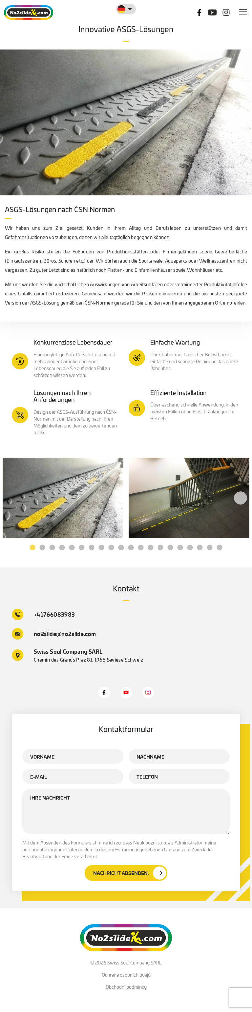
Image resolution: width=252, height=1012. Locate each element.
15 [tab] (170, 548)
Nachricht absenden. (129, 873)
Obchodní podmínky (126, 986)
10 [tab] (121, 548)
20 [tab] (219, 548)
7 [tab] (91, 548)
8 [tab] (101, 548)
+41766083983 (43, 614)
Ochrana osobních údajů (126, 974)
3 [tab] (52, 548)
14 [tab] (160, 548)
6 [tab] (81, 548)
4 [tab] (62, 548)
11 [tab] (131, 548)
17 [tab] (190, 548)
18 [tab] (200, 548)
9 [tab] (111, 548)
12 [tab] (140, 548)
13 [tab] (150, 548)
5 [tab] (72, 548)
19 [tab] (209, 548)
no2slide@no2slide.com (54, 634)
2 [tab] (42, 548)
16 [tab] (180, 548)
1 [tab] (32, 548)
